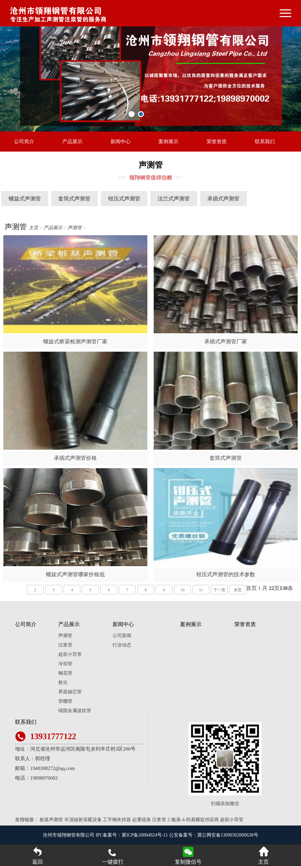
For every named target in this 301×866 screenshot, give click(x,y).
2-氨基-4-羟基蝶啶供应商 (193, 819)
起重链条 (141, 819)
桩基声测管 (51, 819)
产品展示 (72, 141)
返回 (37, 855)
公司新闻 (121, 635)
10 (182, 590)
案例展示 (168, 141)
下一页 (219, 590)
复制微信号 (188, 862)
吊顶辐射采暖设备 (83, 819)
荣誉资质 (217, 141)
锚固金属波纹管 (74, 710)
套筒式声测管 (74, 198)
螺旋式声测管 (25, 198)
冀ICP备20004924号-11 (145, 835)
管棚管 (65, 701)
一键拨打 (113, 855)
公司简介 (24, 141)
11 (201, 590)
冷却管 (65, 663)
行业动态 (121, 644)
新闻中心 (120, 141)
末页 (238, 590)
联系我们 (265, 141)
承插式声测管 (223, 198)
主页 (33, 227)
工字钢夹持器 (117, 819)
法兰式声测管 (174, 198)
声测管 (75, 227)
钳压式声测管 (124, 198)
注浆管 (65, 644)
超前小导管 (70, 654)
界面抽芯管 (70, 691)
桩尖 (63, 682)
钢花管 (65, 673)
